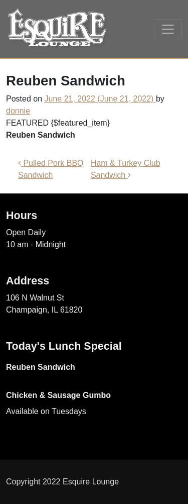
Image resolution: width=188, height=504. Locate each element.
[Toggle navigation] (168, 29)
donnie (18, 111)
